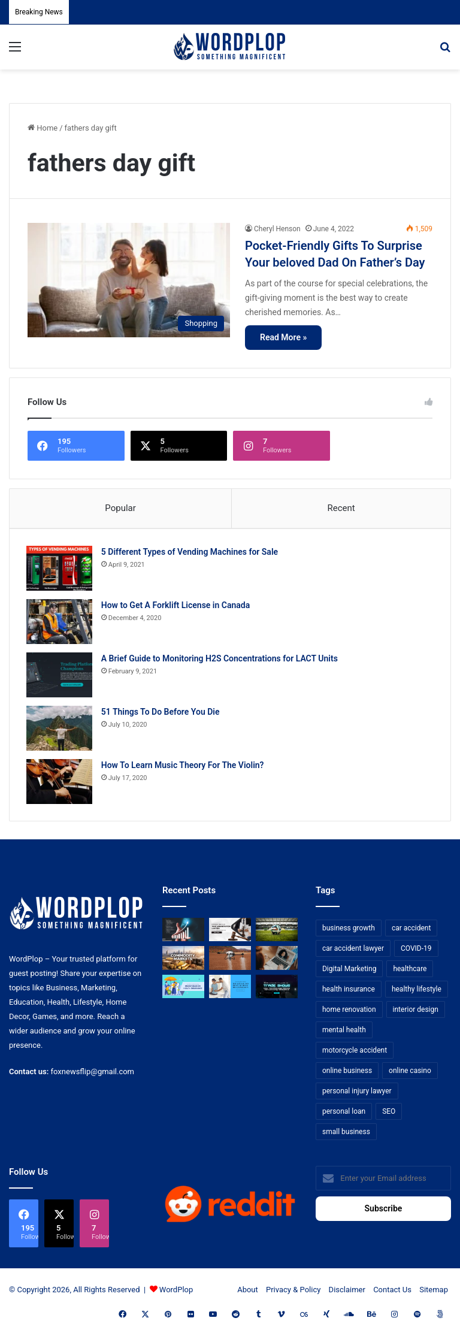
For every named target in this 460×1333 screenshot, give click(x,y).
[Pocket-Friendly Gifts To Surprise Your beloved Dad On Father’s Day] (129, 280)
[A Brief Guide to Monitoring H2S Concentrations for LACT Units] (60, 676)
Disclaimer (347, 1291)
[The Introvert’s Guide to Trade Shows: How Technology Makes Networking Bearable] (277, 988)
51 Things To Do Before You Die (161, 713)
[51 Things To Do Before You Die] (60, 729)
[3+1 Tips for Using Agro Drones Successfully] (230, 960)
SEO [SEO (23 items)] (388, 1114)
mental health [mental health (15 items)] (344, 1032)
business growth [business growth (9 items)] (348, 930)
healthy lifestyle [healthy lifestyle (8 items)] (416, 991)
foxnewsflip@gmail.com (92, 1073)
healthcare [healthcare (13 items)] (409, 971)
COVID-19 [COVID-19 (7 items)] (416, 951)
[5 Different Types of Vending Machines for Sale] (60, 569)
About (247, 1291)
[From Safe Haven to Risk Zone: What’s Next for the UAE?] (183, 960)
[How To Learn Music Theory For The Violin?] (60, 782)
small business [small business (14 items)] (346, 1134)
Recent (341, 508)
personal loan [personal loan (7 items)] (343, 1114)
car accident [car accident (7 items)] (411, 930)
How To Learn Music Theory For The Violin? (183, 766)
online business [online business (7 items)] (347, 1073)
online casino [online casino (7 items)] (410, 1073)
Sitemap (433, 1291)
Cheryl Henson (277, 229)
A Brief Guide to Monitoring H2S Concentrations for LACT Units (220, 659)
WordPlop (176, 1291)
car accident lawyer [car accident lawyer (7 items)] (353, 951)
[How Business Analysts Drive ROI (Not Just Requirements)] (183, 932)
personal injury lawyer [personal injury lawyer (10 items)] (357, 1093)
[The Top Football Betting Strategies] (277, 932)
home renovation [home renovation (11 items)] (349, 1012)
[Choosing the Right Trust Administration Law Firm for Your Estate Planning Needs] (230, 932)
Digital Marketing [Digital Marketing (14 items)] (349, 971)
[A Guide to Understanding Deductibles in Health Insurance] (183, 988)
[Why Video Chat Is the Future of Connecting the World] (277, 960)
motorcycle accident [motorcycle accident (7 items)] (354, 1052)
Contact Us (392, 1291)
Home (43, 127)
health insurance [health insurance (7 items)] (348, 991)
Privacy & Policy (293, 1291)
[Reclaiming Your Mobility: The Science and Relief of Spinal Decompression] (230, 988)
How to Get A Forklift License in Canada (176, 606)
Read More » (283, 337)
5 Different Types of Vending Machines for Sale (190, 553)
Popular (120, 508)
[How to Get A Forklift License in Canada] (60, 622)
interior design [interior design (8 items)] (415, 1012)
